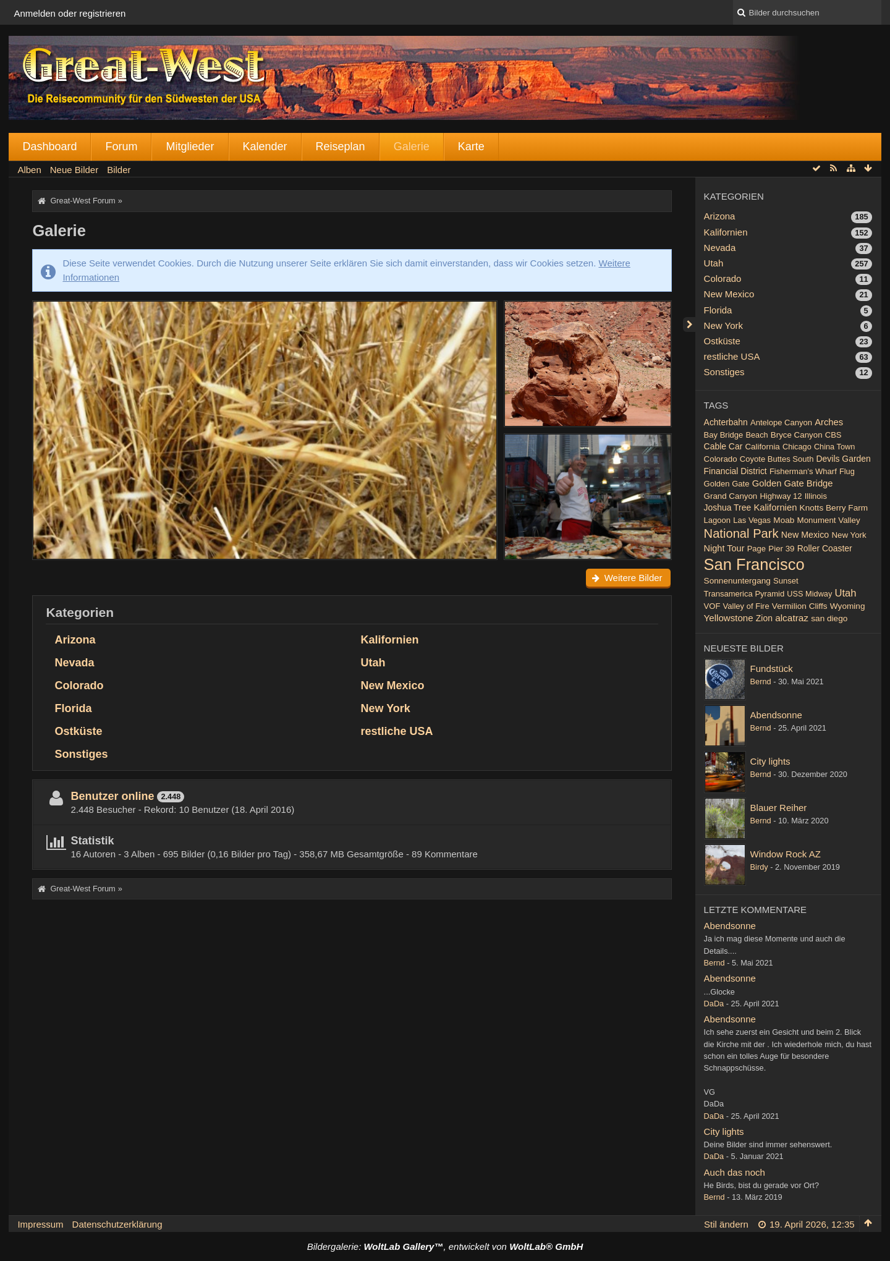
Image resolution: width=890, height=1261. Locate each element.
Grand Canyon (731, 496)
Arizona (74, 640)
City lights (770, 761)
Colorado (78, 685)
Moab (783, 520)
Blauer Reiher (778, 807)
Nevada (74, 662)
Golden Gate (727, 483)
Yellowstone (728, 618)
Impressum (40, 1224)
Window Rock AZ (785, 854)
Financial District (735, 471)
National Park (741, 533)
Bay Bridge (724, 434)
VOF (712, 606)
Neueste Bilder (744, 648)
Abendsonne (776, 715)
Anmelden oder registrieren (69, 13)
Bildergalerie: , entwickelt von (445, 1246)
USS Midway (809, 593)
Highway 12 (781, 496)
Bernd (760, 681)
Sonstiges (81, 754)
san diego (829, 618)
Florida (72, 708)
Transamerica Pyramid (744, 593)
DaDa (714, 1003)
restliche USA (397, 731)
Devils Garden (843, 459)
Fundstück (771, 668)
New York (385, 708)
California (762, 446)
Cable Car (723, 446)
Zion (764, 618)
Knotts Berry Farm (834, 507)
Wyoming (847, 606)
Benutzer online (112, 796)
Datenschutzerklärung (117, 1224)
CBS (833, 434)
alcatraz (791, 618)
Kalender (265, 146)
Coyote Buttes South (777, 459)
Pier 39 (781, 548)
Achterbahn (726, 422)
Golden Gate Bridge (792, 483)
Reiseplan (340, 146)
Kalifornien (390, 640)
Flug (847, 471)
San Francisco (754, 564)
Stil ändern (726, 1224)
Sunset (786, 580)
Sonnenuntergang (737, 580)
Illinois (816, 496)
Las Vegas (752, 520)
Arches (829, 422)
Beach (757, 434)
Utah (373, 662)
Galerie (412, 146)
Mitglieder (190, 146)
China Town (834, 446)
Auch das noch (734, 1172)
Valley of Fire (746, 606)
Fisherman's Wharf (803, 471)
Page (756, 548)
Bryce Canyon (797, 434)
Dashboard (49, 146)
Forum (121, 146)
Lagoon (717, 520)
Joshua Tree (728, 507)
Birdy (759, 867)
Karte (471, 146)
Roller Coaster (824, 548)
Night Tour (724, 548)
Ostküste (78, 731)
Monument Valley (828, 520)
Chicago (797, 446)
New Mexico (393, 685)
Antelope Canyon (781, 422)
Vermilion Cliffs (800, 606)
